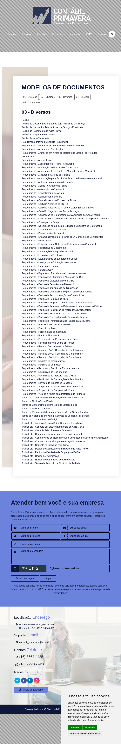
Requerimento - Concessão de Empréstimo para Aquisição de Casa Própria (61, 215)
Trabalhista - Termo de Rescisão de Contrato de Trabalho (51, 463)
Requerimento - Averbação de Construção (43, 189)
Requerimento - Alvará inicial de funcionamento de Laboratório (54, 145)
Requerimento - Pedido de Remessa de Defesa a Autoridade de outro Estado (62, 306)
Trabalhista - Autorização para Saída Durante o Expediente (52, 423)
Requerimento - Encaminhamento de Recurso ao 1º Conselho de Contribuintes (62, 237)
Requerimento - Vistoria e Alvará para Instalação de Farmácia (53, 394)
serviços (26, 34)
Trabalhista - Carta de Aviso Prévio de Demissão (47, 430)
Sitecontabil (53, 709)
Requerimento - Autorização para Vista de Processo (48, 182)
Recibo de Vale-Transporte (35, 138)
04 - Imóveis (82, 97)
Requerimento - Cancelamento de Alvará (43, 193)
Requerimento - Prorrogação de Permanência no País (49, 339)
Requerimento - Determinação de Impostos (44, 233)
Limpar (48, 578)
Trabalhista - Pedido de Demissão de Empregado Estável (51, 452)
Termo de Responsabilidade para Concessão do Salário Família (55, 412)
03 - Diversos (65, 97)
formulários (58, 34)
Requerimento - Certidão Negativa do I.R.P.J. (45, 204)
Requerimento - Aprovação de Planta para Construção (50, 167)
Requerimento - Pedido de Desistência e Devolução (48, 284)
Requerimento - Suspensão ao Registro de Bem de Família (52, 386)
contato (101, 34)
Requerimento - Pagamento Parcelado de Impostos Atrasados (54, 273)
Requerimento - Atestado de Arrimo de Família (46, 175)
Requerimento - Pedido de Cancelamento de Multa (48, 280)
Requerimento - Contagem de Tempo (41, 222)
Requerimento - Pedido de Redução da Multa (45, 299)
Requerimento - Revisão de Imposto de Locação (47, 383)
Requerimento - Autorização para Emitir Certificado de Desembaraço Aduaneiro (63, 178)
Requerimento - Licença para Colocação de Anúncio (49, 262)
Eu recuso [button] (90, 727)
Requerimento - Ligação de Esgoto (40, 266)
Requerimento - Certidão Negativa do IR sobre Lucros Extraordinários (58, 207)
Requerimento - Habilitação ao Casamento (44, 248)
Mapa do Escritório (31, 689)
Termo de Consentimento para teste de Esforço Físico (49, 405)
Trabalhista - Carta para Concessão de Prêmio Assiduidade (52, 434)
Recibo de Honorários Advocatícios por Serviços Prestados (52, 127)
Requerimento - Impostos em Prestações (43, 255)
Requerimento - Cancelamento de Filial (42, 196)
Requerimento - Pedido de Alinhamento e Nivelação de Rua (52, 277)
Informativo (75, 34)
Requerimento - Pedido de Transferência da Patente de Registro (55, 317)
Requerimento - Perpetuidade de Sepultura (44, 332)
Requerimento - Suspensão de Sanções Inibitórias (48, 390)
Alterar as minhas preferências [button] (85, 733)
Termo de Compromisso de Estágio (40, 419)
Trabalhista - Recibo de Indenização (40, 456)
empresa (12, 34)
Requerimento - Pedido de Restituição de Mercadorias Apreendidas (57, 310)
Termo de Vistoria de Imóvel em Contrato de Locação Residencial (55, 416)
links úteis (41, 34)
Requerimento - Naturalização (37, 270)
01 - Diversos (30, 97)
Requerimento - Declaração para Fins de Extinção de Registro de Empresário (62, 226)
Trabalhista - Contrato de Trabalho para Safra (45, 445)
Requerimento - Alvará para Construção (42, 149)
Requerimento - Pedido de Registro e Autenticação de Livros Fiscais (57, 302)
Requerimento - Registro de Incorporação (43, 361)
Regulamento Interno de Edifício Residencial (45, 142)
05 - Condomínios (32, 102)
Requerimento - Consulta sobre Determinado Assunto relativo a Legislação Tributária (65, 218)
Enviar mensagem (25, 578)
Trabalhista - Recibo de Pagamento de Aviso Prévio (48, 459)
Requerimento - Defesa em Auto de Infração (44, 229)
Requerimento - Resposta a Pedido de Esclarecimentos (50, 368)
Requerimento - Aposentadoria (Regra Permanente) (48, 164)
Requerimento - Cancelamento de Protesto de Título (49, 200)
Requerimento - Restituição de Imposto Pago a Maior (49, 375)
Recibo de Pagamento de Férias (38, 134)
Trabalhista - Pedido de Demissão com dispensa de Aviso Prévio (55, 448)
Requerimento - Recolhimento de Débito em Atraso (48, 343)
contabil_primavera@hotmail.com (36, 642)
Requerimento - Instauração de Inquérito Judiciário (48, 251)
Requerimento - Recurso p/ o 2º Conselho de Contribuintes (52, 353)
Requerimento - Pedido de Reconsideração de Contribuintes (53, 295)
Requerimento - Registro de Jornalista (41, 364)
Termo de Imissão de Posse (36, 408)
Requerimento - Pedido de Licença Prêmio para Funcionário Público (57, 291)
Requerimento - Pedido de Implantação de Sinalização (50, 288)
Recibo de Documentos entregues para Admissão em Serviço (53, 123)
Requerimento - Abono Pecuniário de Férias (44, 186)
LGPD (89, 34)
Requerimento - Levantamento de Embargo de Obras (49, 259)
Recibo (25, 120)
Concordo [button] (75, 727)
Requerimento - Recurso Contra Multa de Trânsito (47, 346)
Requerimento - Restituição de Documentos (44, 372)
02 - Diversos (48, 97)
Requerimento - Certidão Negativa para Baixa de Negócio (51, 211)
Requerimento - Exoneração (36, 240)
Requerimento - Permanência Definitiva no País (46, 324)
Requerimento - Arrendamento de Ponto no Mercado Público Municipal (58, 171)
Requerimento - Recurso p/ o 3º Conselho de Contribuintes (52, 357)
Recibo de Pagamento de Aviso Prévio (41, 131)
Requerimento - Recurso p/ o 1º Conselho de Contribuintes (52, 350)
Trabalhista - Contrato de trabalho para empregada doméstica (54, 441)
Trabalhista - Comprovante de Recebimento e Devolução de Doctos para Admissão (65, 437)
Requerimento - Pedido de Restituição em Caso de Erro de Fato (55, 313)
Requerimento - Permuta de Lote (39, 328)
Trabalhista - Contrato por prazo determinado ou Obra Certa (53, 427)
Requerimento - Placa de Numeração (41, 335)
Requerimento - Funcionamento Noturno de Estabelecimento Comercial (59, 244)
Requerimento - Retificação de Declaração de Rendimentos (52, 379)
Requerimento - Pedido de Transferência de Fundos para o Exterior (56, 321)
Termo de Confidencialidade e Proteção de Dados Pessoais (52, 397)
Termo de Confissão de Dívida (37, 401)
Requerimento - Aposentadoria (37, 160)
